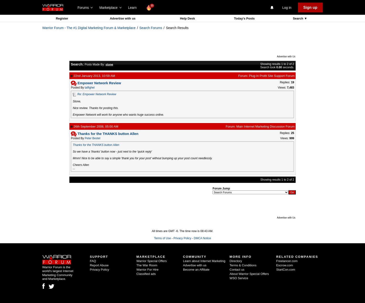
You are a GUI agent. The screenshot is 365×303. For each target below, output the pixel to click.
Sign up (310, 7)
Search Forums (150, 28)
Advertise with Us (286, 56)
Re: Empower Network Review (96, 94)
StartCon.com (285, 269)
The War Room (146, 265)
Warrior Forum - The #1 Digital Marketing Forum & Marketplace (89, 28)
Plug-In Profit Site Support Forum (272, 76)
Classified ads (146, 274)
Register (62, 18)
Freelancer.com (287, 261)
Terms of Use (162, 238)
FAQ (93, 261)
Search (298, 18)
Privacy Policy (182, 238)
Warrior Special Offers (151, 261)
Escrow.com (284, 265)
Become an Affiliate (196, 269)
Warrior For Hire (147, 269)
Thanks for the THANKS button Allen (96, 145)
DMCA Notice (202, 238)
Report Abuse (99, 265)
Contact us (236, 269)
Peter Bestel (92, 138)
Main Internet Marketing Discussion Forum (265, 126)
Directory (235, 261)
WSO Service (238, 278)
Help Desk (187, 18)
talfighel (89, 87)
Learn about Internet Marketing (204, 261)
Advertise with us (123, 18)
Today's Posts (244, 18)
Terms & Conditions (242, 265)
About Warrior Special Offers (249, 274)
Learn (133, 8)
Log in (286, 8)
